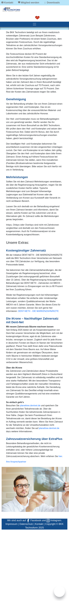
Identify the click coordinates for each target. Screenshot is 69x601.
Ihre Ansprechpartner (16, 462)
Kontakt (8, 2)
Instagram (53, 520)
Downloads (53, 2)
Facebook (34, 520)
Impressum (12, 524)
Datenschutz (26, 524)
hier (60, 456)
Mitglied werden (30, 2)
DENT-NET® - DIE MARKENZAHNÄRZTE (38, 311)
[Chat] (59, 591)
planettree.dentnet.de (30, 405)
